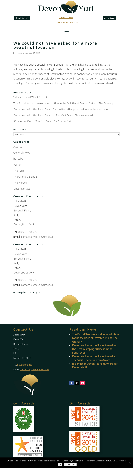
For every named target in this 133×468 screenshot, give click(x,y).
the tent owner (22, 53)
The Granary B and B (25, 176)
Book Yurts (21, 18)
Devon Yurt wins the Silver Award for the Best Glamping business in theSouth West (61, 109)
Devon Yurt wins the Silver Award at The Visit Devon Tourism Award (53, 115)
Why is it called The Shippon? (30, 97)
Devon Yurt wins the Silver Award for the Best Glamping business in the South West (94, 349)
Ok (60, 464)
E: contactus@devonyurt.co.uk (66, 22)
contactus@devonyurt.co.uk (37, 236)
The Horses (20, 182)
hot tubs (18, 158)
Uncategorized (21, 188)
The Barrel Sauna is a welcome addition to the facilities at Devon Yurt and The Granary (63, 103)
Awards (17, 146)
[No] (129, 462)
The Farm (19, 170)
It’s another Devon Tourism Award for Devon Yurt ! (43, 121)
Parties (17, 164)
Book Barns (110, 18)
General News (21, 152)
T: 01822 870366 (66, 17)
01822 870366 (27, 232)
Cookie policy (70, 464)
